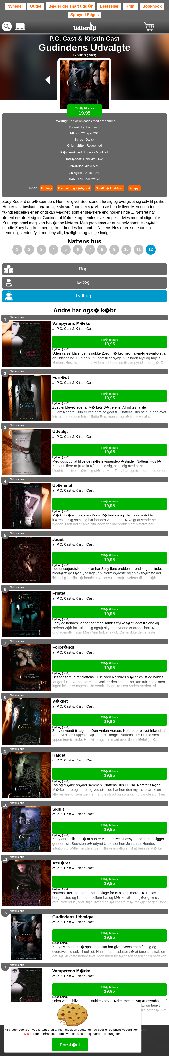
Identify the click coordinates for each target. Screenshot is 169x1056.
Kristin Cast (102, 38)
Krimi (131, 6)
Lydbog (83, 295)
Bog (83, 268)
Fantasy (46, 188)
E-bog (83, 282)
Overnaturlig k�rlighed (74, 188)
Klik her (29, 1034)
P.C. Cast (63, 38)
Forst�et (70, 1044)
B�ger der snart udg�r (70, 6)
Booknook (152, 6)
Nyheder (15, 6)
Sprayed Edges (84, 15)
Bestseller (109, 6)
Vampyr (134, 188)
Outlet (35, 6)
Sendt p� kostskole (109, 188)
